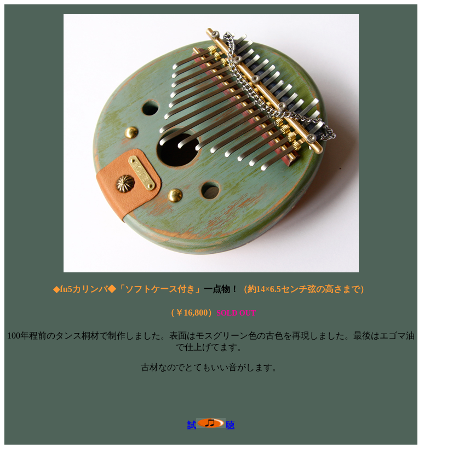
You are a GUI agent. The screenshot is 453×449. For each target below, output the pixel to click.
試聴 (210, 425)
